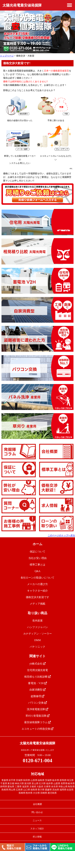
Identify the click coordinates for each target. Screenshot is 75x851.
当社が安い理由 (37, 558)
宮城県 (19, 780)
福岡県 (63, 789)
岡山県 (12, 789)
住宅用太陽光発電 (37, 670)
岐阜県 (71, 783)
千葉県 (3, 783)
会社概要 (37, 804)
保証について (37, 551)
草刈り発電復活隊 (37, 715)
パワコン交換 (37, 702)
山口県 (26, 789)
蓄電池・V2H (37, 683)
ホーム (37, 544)
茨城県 (48, 780)
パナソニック (37, 646)
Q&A (37, 571)
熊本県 (29, 793)
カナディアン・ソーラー (37, 633)
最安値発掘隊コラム (37, 722)
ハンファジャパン (37, 627)
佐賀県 (70, 789)
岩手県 (12, 780)
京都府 (32, 786)
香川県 (41, 789)
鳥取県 (71, 786)
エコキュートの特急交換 (37, 728)
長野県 (64, 783)
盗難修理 (37, 696)
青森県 (4, 780)
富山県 (35, 783)
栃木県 (55, 780)
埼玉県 (70, 780)
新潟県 (27, 783)
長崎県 (22, 793)
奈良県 (54, 786)
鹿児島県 (52, 793)
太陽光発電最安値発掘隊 (22, 5)
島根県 (4, 789)
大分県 (36, 793)
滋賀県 (25, 786)
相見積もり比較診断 (37, 676)
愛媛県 (48, 789)
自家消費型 (37, 689)
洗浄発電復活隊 (37, 709)
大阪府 (40, 786)
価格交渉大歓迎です (37, 597)
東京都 (10, 783)
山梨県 (56, 783)
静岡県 (3, 786)
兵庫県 (47, 786)
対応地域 (37, 774)
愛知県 (10, 786)
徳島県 (34, 789)
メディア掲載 (37, 603)
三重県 (18, 786)
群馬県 (63, 780)
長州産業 (37, 620)
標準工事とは (37, 564)
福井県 (49, 783)
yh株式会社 (37, 663)
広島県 (19, 789)
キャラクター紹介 (37, 590)
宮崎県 (43, 793)
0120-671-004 (37, 760)
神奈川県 (19, 783)
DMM (37, 640)
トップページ (7, 56)
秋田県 (26, 780)
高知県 (55, 789)
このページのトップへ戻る (61, 535)
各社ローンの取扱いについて (37, 577)
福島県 (41, 780)
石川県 (42, 783)
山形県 (34, 780)
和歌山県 (63, 786)
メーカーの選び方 (37, 584)
